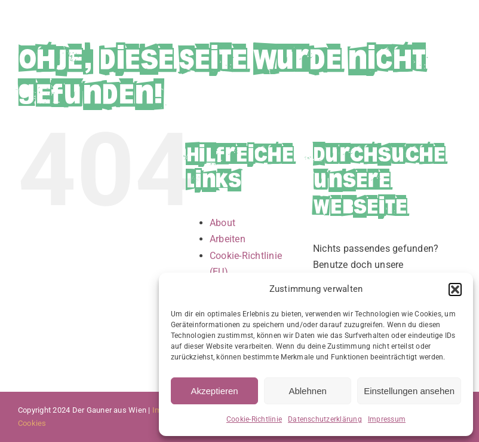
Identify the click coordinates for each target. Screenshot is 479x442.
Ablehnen (307, 391)
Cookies (32, 423)
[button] (455, 289)
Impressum (387, 419)
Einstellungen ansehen (409, 391)
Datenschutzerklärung (325, 419)
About (222, 222)
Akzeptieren (214, 391)
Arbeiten (227, 239)
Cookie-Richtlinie (254, 419)
